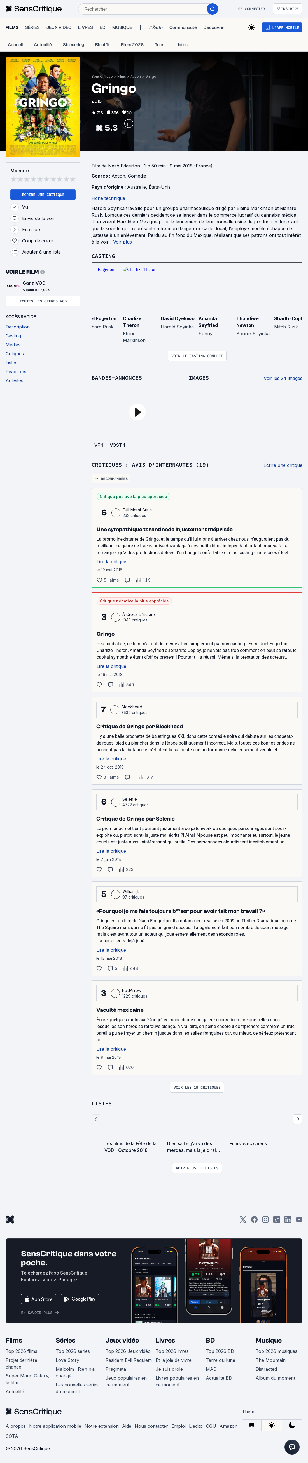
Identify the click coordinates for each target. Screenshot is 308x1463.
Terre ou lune (220, 1360)
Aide (126, 1426)
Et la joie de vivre (174, 1360)
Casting (103, 255)
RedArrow (131, 990)
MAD (211, 1369)
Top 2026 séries (73, 1351)
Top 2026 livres (172, 1351)
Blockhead (132, 707)
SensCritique (102, 76)
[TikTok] (276, 1221)
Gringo (150, 76)
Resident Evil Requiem (129, 1360)
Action (135, 76)
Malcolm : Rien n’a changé (75, 1372)
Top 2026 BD (220, 1351)
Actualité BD (219, 1378)
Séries (65, 1340)
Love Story (67, 1360)
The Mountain (271, 1360)
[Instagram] (265, 1221)
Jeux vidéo (122, 1340)
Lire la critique (111, 561)
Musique (269, 1340)
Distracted (266, 1369)
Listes (102, 1103)
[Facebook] (254, 1221)
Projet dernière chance (21, 1363)
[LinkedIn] (287, 1221)
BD (210, 1340)
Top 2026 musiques (276, 1351)
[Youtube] (299, 1221)
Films (121, 76)
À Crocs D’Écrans (139, 614)
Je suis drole (169, 1369)
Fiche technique (108, 198)
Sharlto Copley (290, 318)
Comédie (137, 176)
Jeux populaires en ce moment (126, 1381)
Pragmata (116, 1369)
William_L (130, 891)
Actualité (15, 1391)
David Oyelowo (178, 318)
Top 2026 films (21, 1351)
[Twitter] (243, 1221)
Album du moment (275, 1378)
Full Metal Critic (137, 509)
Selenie (129, 799)
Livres (165, 1340)
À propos (16, 1426)
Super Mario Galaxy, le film (28, 1379)
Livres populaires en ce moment (177, 1381)
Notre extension (102, 1426)
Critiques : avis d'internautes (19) (150, 464)
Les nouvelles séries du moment (77, 1388)
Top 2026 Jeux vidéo (128, 1351)
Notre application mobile (55, 1426)
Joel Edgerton (100, 318)
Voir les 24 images (283, 378)
